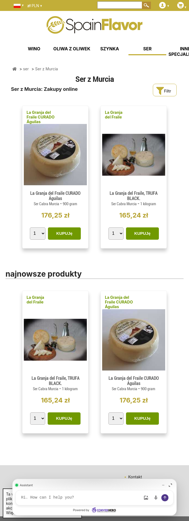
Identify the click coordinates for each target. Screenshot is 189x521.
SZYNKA (109, 48)
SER (147, 48)
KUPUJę (64, 233)
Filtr (163, 91)
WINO (34, 48)
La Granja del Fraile (113, 114)
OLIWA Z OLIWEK (71, 48)
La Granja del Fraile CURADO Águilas (41, 117)
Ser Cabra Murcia (47, 204)
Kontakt (135, 476)
